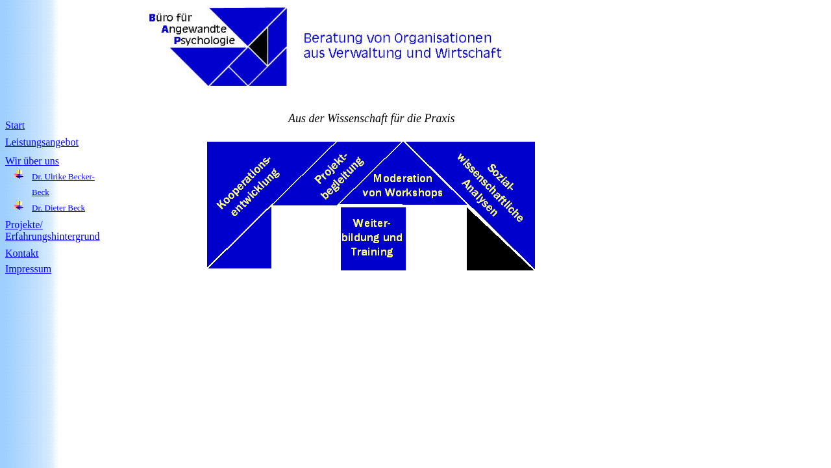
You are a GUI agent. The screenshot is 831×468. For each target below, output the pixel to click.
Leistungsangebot (42, 142)
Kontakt (22, 253)
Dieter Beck (65, 208)
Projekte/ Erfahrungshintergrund (52, 230)
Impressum (28, 268)
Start (15, 125)
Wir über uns (32, 160)
